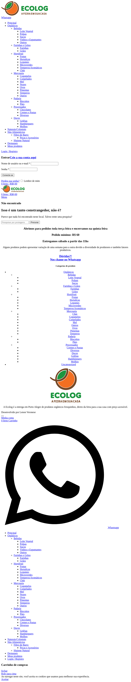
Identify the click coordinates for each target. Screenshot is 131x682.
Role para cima (8, 673)
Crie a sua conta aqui (23, 157)
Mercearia (72, 311)
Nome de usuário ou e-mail (15, 163)
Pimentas (75, 330)
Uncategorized (68, 364)
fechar (4, 671)
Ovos (74, 328)
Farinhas (74, 288)
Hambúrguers (75, 358)
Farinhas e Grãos (71, 286)
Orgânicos (68, 272)
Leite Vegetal (75, 277)
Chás (74, 314)
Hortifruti (71, 294)
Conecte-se (7, 175)
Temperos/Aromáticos (75, 308)
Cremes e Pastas (75, 347)
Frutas (75, 297)
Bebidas (72, 274)
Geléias (75, 356)
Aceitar (5, 679)
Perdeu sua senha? (10, 181)
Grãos (75, 291)
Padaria (71, 336)
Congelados (75, 319)
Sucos (75, 283)
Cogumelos (75, 316)
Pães (75, 342)
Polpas (75, 280)
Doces (75, 353)
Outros (74, 325)
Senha (5, 169)
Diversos (74, 350)
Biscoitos (75, 339)
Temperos (75, 333)
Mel (75, 322)
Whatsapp (6, 17)
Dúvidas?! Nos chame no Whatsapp (65, 257)
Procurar (35, 222)
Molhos (75, 361)
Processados (72, 344)
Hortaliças (75, 300)
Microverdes (75, 305)
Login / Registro (15, 659)
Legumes (75, 302)
